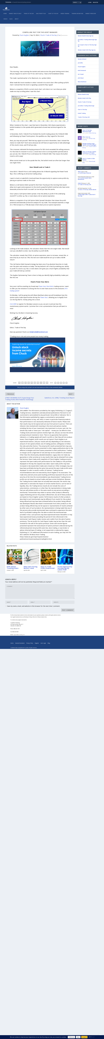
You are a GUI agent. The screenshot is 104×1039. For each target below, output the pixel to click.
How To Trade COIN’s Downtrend (48, 568)
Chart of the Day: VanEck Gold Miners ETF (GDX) (89, 153)
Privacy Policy (29, 644)
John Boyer (81, 79)
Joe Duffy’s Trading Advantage (86, 107)
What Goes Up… (86, 138)
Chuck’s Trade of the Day (84, 103)
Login (89, 2)
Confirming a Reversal (85, 174)
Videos (5, 20)
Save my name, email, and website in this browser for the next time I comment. (33, 607)
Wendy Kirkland (82, 60)
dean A (80, 172)
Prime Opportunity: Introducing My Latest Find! (65, 569)
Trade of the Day (29, 14)
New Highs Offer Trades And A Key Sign (86, 196)
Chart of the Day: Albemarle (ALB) (87, 131)
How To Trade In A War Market (88, 160)
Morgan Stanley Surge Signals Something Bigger (89, 145)
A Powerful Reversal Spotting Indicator (21, 2)
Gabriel (80, 184)
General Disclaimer (20, 644)
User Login (43, 644)
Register (95, 2)
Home (5, 14)
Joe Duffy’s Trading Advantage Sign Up (87, 41)
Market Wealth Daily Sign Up (85, 37)
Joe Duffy (80, 64)
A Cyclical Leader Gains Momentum (84, 179)
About (17, 20)
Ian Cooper (81, 75)
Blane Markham (82, 83)
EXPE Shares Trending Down (12, 568)
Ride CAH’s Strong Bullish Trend (30, 568)
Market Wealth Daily (15, 14)
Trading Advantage (77, 14)
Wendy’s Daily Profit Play (84, 99)
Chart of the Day (53, 14)
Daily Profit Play (41, 14)
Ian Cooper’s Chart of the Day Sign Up (87, 46)
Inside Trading (65, 14)
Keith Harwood (82, 71)
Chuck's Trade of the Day (48, 36)
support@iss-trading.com (19, 635)
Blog (11, 20)
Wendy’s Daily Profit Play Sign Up (86, 51)
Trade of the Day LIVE (84, 118)
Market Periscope (91, 14)
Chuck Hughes (24, 36)
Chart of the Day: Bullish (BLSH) (87, 190)
